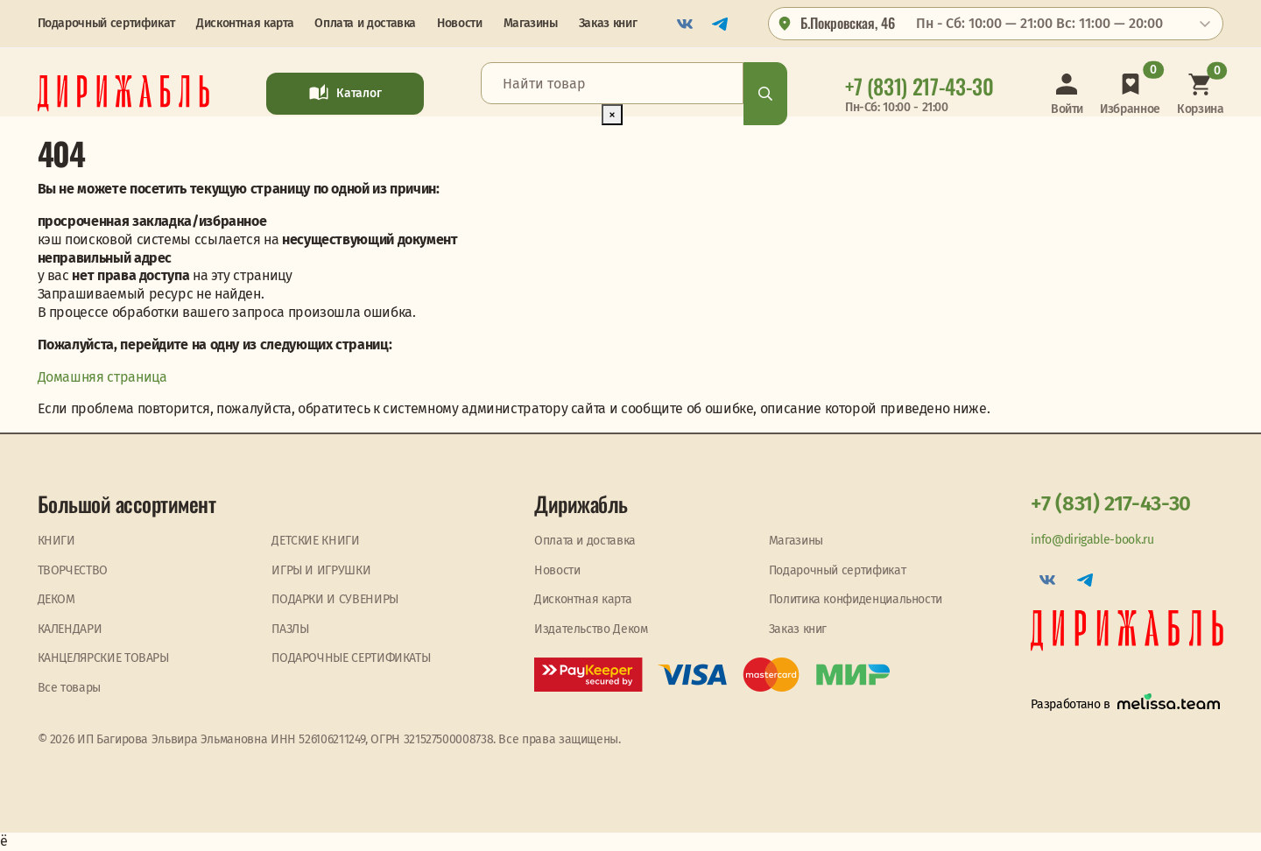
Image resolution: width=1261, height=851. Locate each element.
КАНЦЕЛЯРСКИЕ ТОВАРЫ (103, 658)
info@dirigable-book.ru (1092, 539)
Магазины (531, 23)
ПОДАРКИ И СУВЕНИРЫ (334, 599)
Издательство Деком (591, 629)
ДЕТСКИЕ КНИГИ (315, 540)
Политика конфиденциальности (855, 599)
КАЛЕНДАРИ (70, 629)
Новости (459, 23)
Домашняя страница (102, 377)
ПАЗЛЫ (289, 629)
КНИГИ (56, 540)
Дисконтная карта (244, 23)
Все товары (69, 687)
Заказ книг (608, 23)
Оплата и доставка (365, 23)
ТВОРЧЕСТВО (73, 570)
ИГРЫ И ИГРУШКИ (320, 570)
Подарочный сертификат (106, 23)
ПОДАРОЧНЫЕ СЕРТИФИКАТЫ (350, 658)
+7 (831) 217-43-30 (1111, 503)
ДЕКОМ (56, 599)
